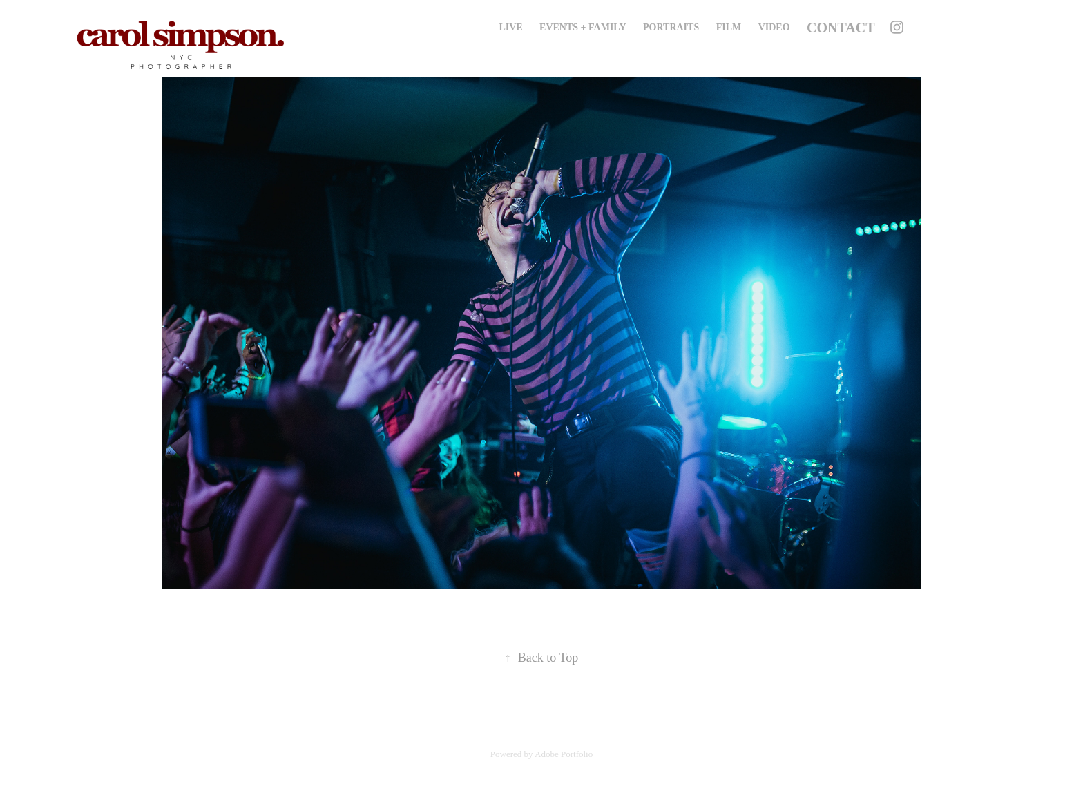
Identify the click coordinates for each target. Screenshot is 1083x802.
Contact (841, 27)
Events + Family (582, 27)
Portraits (671, 27)
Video (774, 27)
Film (729, 27)
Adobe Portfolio (564, 754)
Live (510, 27)
